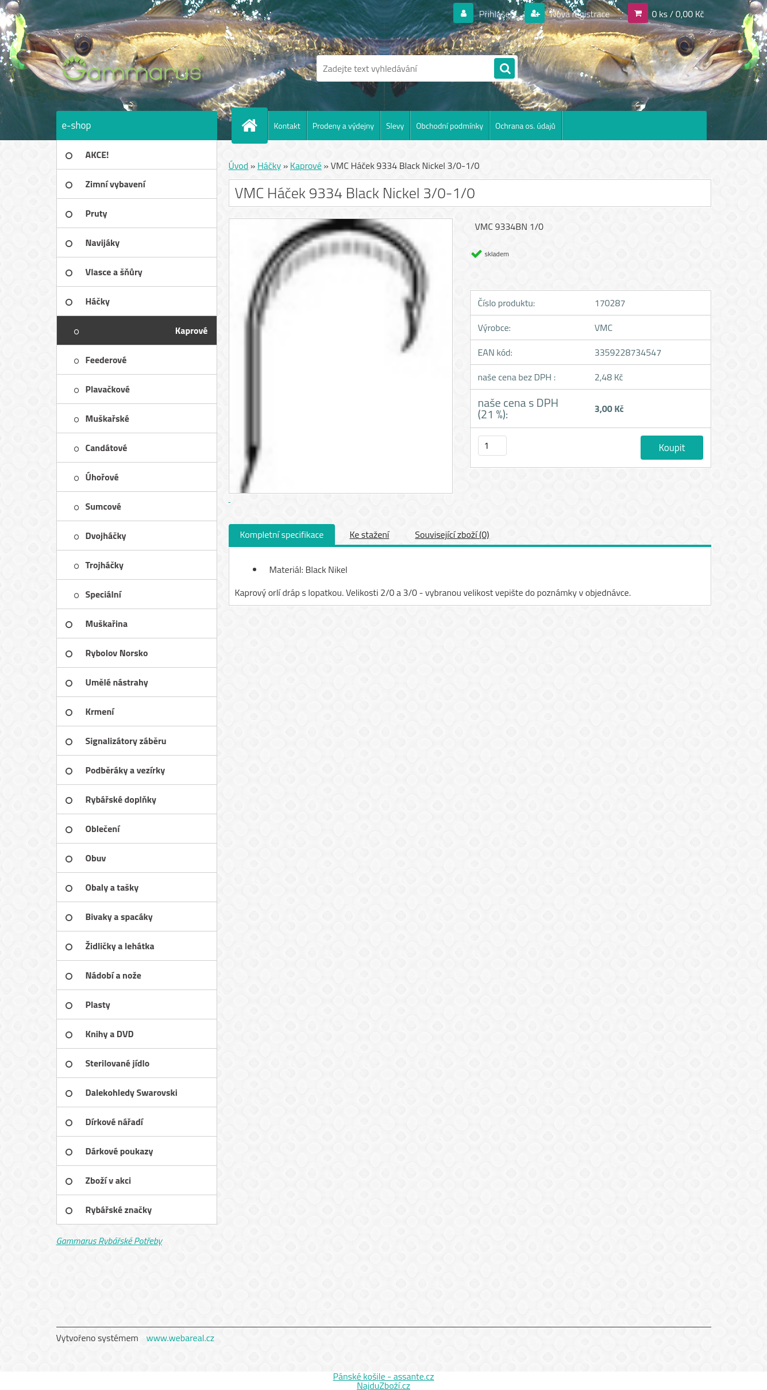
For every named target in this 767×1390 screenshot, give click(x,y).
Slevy (395, 126)
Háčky (269, 165)
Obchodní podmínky (449, 126)
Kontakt (287, 126)
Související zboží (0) (452, 534)
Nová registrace (579, 14)
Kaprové (306, 165)
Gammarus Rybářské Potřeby (109, 1240)
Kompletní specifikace (282, 534)
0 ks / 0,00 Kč (678, 14)
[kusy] (492, 446)
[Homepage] (254, 125)
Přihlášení (498, 14)
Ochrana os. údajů (525, 126)
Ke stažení (369, 534)
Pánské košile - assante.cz (383, 1376)
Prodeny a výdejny (343, 126)
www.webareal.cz (180, 1338)
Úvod (239, 165)
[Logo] (135, 68)
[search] (504, 69)
